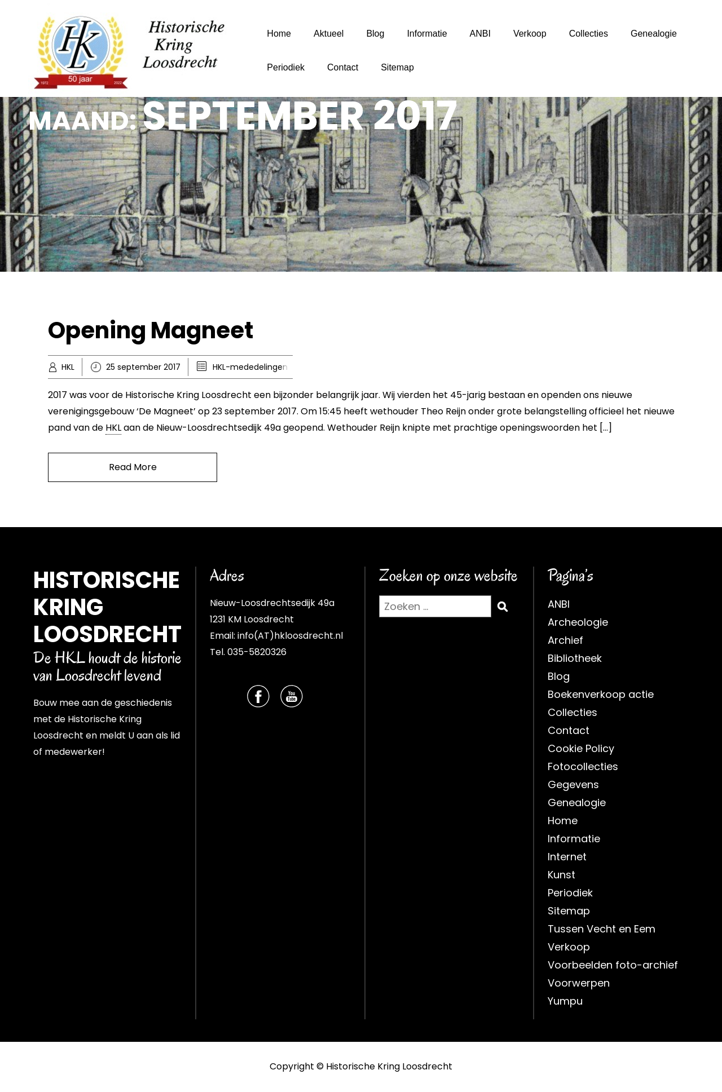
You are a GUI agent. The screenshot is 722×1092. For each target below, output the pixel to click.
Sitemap (397, 67)
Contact (342, 67)
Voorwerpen (579, 983)
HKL (67, 367)
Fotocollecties (583, 766)
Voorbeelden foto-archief (613, 965)
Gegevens (573, 784)
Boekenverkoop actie (601, 694)
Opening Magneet (150, 330)
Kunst (561, 875)
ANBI (480, 33)
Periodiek (286, 67)
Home (279, 33)
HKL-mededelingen (250, 367)
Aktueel (329, 33)
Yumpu (565, 1001)
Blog (375, 33)
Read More (133, 467)
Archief (565, 640)
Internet (567, 857)
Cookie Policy (581, 748)
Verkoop (530, 33)
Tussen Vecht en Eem (601, 929)
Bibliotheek (575, 658)
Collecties (588, 33)
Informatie (427, 33)
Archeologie (578, 622)
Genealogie (654, 33)
